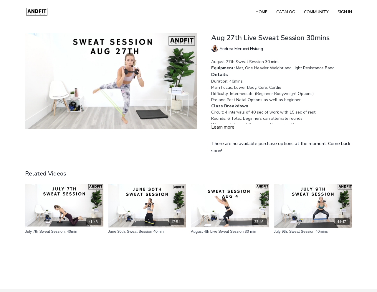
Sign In (345, 12)
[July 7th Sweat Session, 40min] (64, 231)
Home (261, 12)
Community (316, 12)
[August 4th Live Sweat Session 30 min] (230, 231)
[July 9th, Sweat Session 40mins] (313, 231)
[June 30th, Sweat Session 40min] (147, 231)
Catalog (285, 12)
